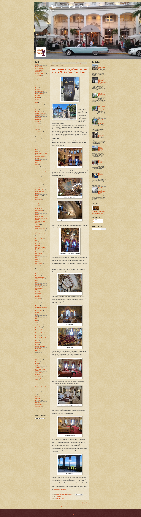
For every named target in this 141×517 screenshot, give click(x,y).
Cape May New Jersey (40, 113)
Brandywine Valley (39, 104)
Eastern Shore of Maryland (41, 139)
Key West (37, 232)
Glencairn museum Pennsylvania (39, 175)
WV (36, 410)
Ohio (36, 318)
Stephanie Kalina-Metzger (99, 211)
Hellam (36, 201)
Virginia (37, 396)
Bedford (37, 87)
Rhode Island (58, 496)
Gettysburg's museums (40, 169)
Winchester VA (38, 406)
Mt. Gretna (37, 291)
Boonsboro (37, 99)
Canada (37, 109)
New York (37, 303)
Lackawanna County (39, 238)
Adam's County (38, 66)
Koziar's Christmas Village (41, 233)
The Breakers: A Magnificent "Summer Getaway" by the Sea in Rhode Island (69, 70)
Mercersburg (38, 275)
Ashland (37, 83)
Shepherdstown (38, 367)
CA (36, 106)
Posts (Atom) (59, 506)
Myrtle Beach (38, 293)
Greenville (37, 178)
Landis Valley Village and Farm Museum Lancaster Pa (40, 248)
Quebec (37, 350)
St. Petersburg (38, 376)
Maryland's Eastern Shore (40, 267)
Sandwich (37, 356)
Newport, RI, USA (60, 498)
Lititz (36, 257)
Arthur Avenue (38, 82)
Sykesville (37, 383)
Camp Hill (37, 107)
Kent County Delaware (40, 230)
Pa (36, 322)
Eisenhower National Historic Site (39, 143)
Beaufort (37, 85)
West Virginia (38, 402)
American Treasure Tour (40, 73)
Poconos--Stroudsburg (40, 346)
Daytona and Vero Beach (40, 135)
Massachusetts (38, 270)
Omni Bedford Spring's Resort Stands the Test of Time (101, 66)
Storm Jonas (38, 381)
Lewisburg (37, 255)
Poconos (37, 344)
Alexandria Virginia (39, 68)
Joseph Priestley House (40, 228)
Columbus (37, 123)
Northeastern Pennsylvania (41, 307)
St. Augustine (38, 374)
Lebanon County (38, 253)
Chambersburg (38, 115)
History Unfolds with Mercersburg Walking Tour (101, 108)
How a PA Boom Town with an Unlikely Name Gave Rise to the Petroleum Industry (102, 190)
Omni (36, 320)
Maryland (37, 265)
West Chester (38, 400)
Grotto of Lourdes (39, 187)
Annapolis (37, 77)
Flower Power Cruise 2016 (41, 153)
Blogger (73, 514)
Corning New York (39, 131)
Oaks (36, 316)
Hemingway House (39, 203)
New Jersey (37, 302)
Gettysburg (37, 166)
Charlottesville (38, 117)
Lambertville (38, 243)
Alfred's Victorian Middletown (39, 71)
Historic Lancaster (39, 210)
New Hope (37, 300)
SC (36, 357)
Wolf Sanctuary (38, 408)
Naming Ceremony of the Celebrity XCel (40, 296)
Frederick (37, 158)
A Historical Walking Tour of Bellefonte (101, 94)
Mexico (36, 280)
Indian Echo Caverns (39, 216)
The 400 (76, 258)
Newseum (37, 305)
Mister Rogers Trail (39, 286)
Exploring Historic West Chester (101, 161)
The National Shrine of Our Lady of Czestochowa (41, 387)
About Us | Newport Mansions (59, 489)
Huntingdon (37, 214)
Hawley (37, 197)
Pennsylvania (38, 327)
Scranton (37, 361)
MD (36, 272)
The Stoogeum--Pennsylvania (38, 390)
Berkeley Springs (39, 91)
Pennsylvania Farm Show (40, 332)
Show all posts (79, 62)
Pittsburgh (37, 342)
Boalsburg (37, 97)
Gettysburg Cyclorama (40, 168)
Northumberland (38, 310)
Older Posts (85, 503)
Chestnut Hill (38, 119)
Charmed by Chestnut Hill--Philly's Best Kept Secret (101, 134)
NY (36, 314)
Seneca (37, 363)
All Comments (96, 222)
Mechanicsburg (38, 273)
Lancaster (37, 245)
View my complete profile (97, 213)
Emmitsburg (38, 146)
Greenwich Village (39, 186)
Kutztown (37, 236)
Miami (36, 282)
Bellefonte (37, 89)
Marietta (37, 261)
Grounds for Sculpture (40, 189)
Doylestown (37, 137)
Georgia (37, 164)
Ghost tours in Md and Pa (40, 171)
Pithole (36, 340)
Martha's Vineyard (39, 263)
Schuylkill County (39, 359)
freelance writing (38, 162)
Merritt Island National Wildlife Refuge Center (40, 278)
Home (66, 503)
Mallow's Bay (38, 259)
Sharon (37, 365)
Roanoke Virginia (39, 354)
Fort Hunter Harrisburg (40, 156)
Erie (36, 149)
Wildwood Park (38, 404)
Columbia (37, 121)
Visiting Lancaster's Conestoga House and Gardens (100, 148)
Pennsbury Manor (39, 326)
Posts (95, 219)
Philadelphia (38, 335)
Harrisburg (37, 193)
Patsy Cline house (39, 324)
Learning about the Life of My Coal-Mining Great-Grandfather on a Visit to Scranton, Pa (99, 81)
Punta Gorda (38, 348)
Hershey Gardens (39, 206)
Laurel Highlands (39, 251)
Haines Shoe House (39, 191)
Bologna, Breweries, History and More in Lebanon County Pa (102, 176)
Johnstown (37, 226)
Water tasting (38, 398)
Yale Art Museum (39, 411)
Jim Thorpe (37, 224)
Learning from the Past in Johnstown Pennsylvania (101, 121)
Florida (36, 151)
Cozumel (37, 133)
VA (36, 394)
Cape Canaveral (38, 111)
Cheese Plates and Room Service (64, 6)
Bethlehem (37, 95)
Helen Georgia (38, 199)
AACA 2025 (37, 64)
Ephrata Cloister (38, 147)
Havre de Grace (38, 195)
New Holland (38, 298)
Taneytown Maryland (39, 384)
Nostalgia (37, 312)
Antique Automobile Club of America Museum (41, 79)
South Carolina (38, 372)
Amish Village (38, 75)
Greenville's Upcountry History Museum (40, 183)
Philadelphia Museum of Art (41, 337)
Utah (36, 392)
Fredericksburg (38, 160)
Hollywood (37, 212)
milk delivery (38, 284)
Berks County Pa (39, 93)
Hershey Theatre (39, 208)
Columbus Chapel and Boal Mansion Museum (41, 125)
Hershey (37, 205)
